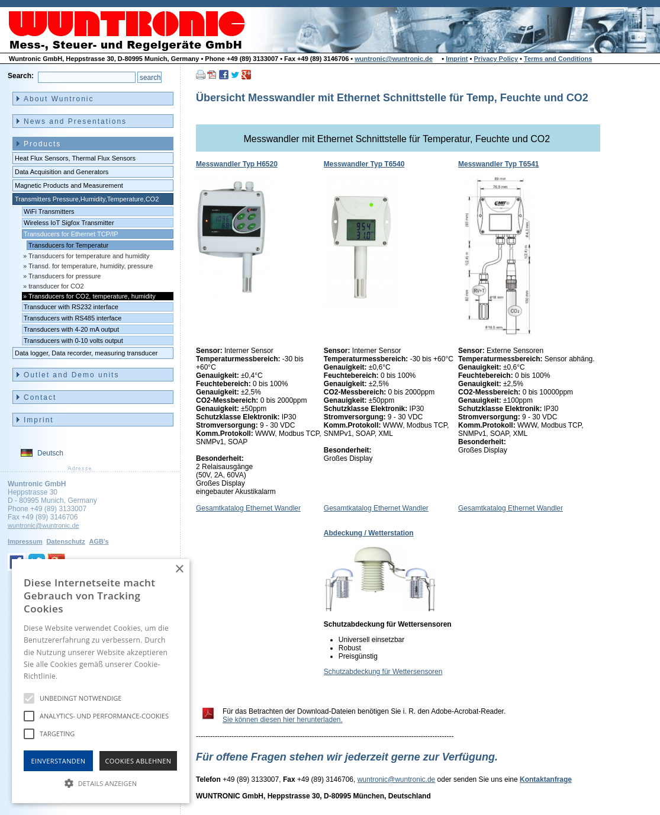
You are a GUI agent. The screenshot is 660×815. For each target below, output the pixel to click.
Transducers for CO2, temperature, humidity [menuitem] (92, 296)
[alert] (100, 681)
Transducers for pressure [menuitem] (64, 276)
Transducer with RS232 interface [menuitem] (71, 306)
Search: (21, 76)
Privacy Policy (496, 58)
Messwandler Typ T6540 (364, 164)
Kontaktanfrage (546, 779)
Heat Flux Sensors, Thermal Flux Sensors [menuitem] (75, 158)
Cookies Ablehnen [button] (138, 760)
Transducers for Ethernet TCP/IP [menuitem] (71, 234)
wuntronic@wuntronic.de (394, 58)
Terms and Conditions (558, 58)
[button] (101, 782)
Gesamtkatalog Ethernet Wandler (248, 508)
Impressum (25, 541)
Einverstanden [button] (58, 760)
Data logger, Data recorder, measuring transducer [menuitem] (86, 353)
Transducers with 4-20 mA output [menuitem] (71, 329)
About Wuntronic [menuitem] (59, 99)
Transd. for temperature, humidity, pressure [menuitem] (90, 265)
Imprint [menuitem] (39, 420)
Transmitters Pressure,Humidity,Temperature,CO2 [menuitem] (87, 199)
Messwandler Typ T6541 (498, 164)
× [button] (179, 569)
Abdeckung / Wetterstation (369, 533)
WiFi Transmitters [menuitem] (49, 211)
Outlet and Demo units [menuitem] (71, 375)
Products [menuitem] (42, 144)
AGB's (98, 541)
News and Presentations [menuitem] (75, 121)
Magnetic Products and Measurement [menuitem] (69, 185)
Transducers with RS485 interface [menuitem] (72, 318)
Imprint (457, 58)
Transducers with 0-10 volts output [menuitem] (73, 340)
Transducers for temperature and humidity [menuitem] (88, 255)
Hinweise (74, 676)
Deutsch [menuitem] (50, 453)
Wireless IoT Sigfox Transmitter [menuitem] (69, 222)
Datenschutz (65, 541)
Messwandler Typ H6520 (237, 164)
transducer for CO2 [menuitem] (56, 286)
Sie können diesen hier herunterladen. (283, 719)
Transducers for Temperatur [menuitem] (68, 245)
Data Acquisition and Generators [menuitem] (61, 171)
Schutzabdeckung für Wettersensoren (383, 672)
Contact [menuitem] (40, 397)
